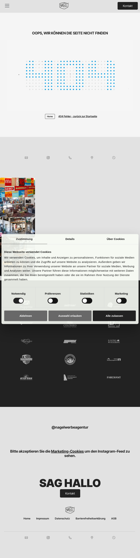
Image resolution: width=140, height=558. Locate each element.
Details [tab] (70, 238)
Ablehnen (26, 315)
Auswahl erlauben (70, 315)
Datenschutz (62, 518)
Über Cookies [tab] (116, 238)
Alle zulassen (114, 315)
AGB (113, 518)
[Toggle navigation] (7, 5)
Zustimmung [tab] (24, 238)
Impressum (42, 518)
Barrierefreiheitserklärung (90, 518)
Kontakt (128, 6)
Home (27, 518)
